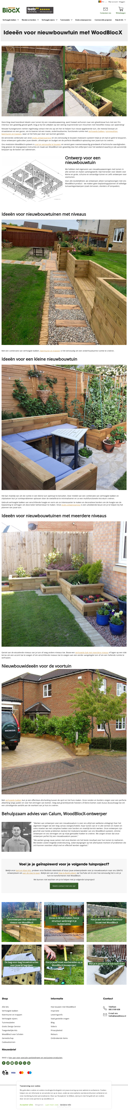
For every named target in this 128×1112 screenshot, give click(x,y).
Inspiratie (55, 1011)
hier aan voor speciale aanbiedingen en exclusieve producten (35, 1057)
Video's (54, 1026)
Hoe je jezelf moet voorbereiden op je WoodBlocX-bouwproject (64, 964)
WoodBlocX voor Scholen (12, 1034)
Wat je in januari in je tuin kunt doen (106, 963)
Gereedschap (8, 1038)
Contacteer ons (105, 13)
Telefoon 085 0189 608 (114, 1008)
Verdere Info (65, 1105)
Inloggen (122, 2)
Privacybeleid (56, 1030)
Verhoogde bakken (10, 1011)
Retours (54, 1034)
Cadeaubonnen (8, 1042)
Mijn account (113, 2)
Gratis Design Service (11, 1026)
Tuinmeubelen (8, 1022)
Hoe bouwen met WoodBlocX (63, 1007)
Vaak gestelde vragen (60, 1018)
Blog (53, 1022)
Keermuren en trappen (12, 1014)
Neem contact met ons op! (64, 886)
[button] (103, 2)
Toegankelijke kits (9, 1030)
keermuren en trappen (50, 351)
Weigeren (39, 1105)
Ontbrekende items (59, 1038)
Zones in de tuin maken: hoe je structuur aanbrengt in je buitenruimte (64, 921)
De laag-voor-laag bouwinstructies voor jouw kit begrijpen (21, 964)
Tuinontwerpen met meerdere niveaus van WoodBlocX (21, 921)
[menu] (64, 20)
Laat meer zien (51, 1105)
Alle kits (5, 1007)
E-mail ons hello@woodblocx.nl (117, 1014)
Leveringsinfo (57, 1014)
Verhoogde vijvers (9, 1018)
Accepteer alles (26, 1105)
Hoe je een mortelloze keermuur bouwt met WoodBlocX (107, 921)
